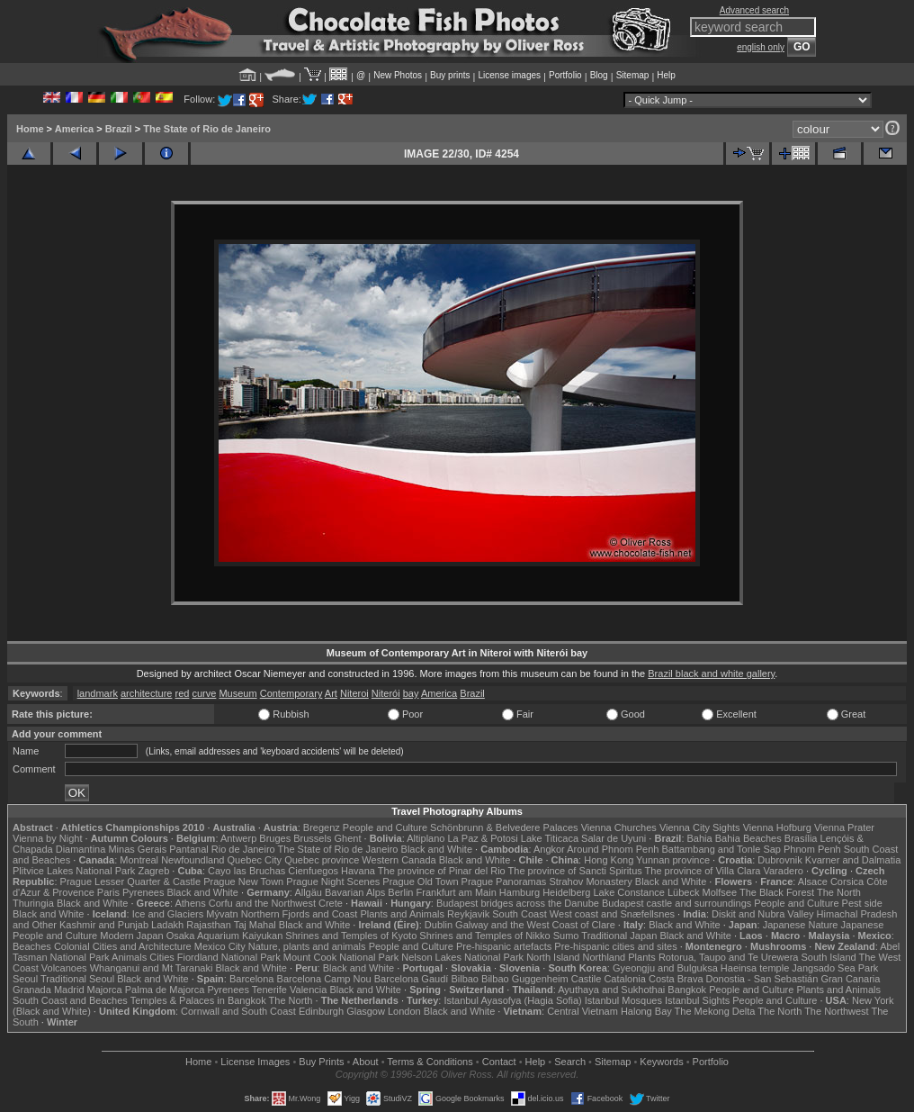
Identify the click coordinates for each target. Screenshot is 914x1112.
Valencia (308, 989)
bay (411, 693)
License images (510, 75)
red (182, 693)
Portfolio (565, 75)
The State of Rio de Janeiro (207, 128)
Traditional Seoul (77, 978)
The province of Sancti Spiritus (575, 870)
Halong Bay (646, 1011)
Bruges (275, 838)
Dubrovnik (779, 859)
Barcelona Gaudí (411, 978)
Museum (237, 693)
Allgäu (308, 892)
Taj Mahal (255, 924)
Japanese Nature (800, 924)
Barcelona (251, 978)
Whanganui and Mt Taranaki (151, 968)
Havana (358, 870)
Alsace (813, 881)
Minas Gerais (137, 849)
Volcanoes (64, 968)
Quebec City (255, 859)
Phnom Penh (812, 849)
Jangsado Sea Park (835, 968)
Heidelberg (566, 892)
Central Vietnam (582, 1011)
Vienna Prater (844, 827)
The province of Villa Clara (703, 870)
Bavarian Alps (355, 892)
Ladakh (167, 924)
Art (331, 693)
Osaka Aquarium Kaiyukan (224, 935)
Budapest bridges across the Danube (517, 903)
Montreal (139, 859)
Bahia (699, 838)
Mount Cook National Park (341, 957)
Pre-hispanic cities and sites (615, 946)
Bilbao (465, 978)
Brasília (801, 838)
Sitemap (633, 75)
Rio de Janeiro (243, 849)
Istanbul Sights (697, 1000)
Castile (586, 978)
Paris (108, 892)
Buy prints (450, 75)
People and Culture (385, 827)
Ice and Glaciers (167, 914)
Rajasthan (208, 924)
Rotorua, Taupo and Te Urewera (729, 957)
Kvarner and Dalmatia (853, 859)
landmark (97, 693)
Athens (190, 903)
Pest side (862, 903)
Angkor (549, 849)
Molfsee (720, 892)
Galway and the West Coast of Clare (535, 924)
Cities (162, 957)
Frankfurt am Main (457, 892)
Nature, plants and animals (307, 946)
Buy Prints (321, 1061)
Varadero (782, 870)
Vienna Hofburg (777, 827)
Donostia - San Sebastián (762, 978)
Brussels (312, 838)
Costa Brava (676, 978)
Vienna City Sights (699, 827)
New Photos (397, 75)
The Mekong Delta (715, 1011)
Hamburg (519, 892)
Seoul (25, 978)
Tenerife (269, 989)
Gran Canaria (850, 978)
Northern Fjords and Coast (299, 914)
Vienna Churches (619, 827)
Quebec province (321, 859)
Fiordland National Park (229, 957)
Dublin (439, 924)
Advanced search (754, 10)
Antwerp (238, 838)
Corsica (847, 881)
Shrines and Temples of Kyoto (351, 935)
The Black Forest (776, 892)
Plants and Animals (402, 914)
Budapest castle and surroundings (676, 903)
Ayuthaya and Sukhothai (611, 989)
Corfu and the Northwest (262, 903)
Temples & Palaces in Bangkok (198, 1000)
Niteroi (354, 693)
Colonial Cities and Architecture (123, 946)
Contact (499, 1061)
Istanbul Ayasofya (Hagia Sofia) (512, 1000)
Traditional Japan (619, 935)
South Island (829, 957)
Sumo (566, 935)
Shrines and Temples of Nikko (484, 935)
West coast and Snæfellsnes (612, 914)
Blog (599, 75)
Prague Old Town (420, 881)
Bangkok (687, 989)
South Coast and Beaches (70, 1000)
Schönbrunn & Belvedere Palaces (504, 827)
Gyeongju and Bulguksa (665, 968)
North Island (552, 957)
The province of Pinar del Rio (442, 870)
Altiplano (425, 838)
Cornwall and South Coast (238, 1011)
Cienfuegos (313, 870)
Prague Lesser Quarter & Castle (131, 881)
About (366, 1061)
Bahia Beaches (748, 838)
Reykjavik (468, 914)
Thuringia (33, 903)
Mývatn (221, 914)
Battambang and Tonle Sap (721, 849)
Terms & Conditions (429, 1061)
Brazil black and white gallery (711, 673)
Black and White (436, 849)
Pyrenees (143, 892)
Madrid (69, 989)
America (74, 128)
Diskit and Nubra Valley (763, 914)
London (404, 1011)
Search (570, 1061)
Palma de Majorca (165, 989)
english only (760, 47)
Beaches (32, 946)
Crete (330, 903)
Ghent (348, 838)
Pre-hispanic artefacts (503, 946)
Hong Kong (608, 859)
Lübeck (683, 892)
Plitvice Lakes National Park (74, 870)
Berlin (400, 892)
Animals (129, 957)
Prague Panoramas (504, 881)
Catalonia (624, 978)
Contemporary (291, 693)
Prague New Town (243, 881)
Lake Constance (629, 892)
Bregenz (321, 827)
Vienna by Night (47, 838)
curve (204, 693)
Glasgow (365, 1011)
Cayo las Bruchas (246, 870)
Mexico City (220, 946)
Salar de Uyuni (613, 838)
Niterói (386, 693)
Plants (642, 957)
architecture (146, 693)
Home (30, 128)
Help (666, 75)
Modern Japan (131, 935)
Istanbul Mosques (623, 1000)
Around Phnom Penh (613, 849)
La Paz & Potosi (483, 838)
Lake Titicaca (549, 838)
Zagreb (153, 870)
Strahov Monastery (590, 881)
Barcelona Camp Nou (324, 978)
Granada (32, 989)
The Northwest (836, 1011)
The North (839, 892)
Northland (604, 957)
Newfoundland (192, 859)
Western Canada (398, 859)
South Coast (519, 914)
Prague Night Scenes (333, 881)
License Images (255, 1061)
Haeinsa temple (755, 968)
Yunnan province (673, 859)
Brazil (118, 128)
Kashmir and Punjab (103, 924)
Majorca (104, 989)
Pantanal (188, 849)
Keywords (661, 1061)
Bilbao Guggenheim (525, 978)
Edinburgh (321, 1011)
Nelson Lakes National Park (462, 957)
